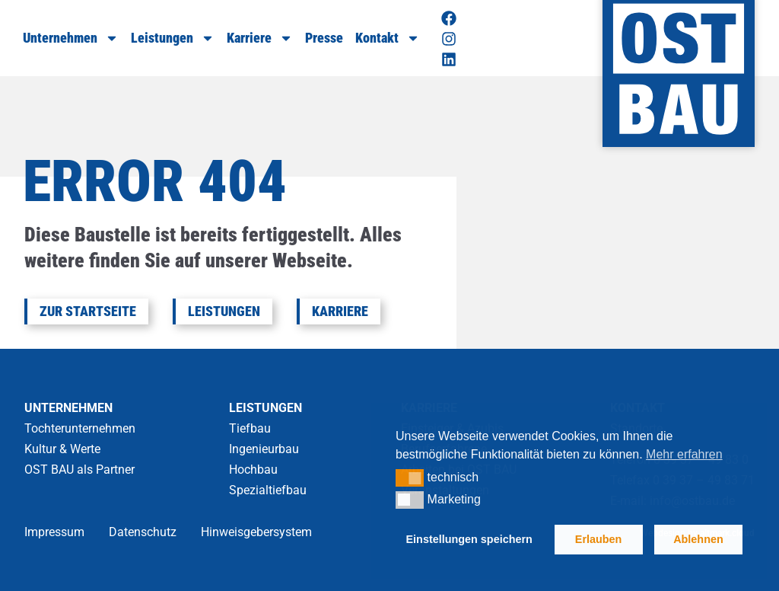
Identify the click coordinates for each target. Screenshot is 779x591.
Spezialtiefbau (268, 490)
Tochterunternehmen (79, 428)
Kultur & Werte (62, 449)
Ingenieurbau (264, 449)
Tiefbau (250, 428)
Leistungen (173, 38)
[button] (410, 477)
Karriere (260, 38)
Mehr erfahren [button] (684, 454)
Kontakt (387, 38)
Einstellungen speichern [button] (469, 539)
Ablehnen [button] (698, 539)
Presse (324, 38)
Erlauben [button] (598, 539)
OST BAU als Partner (79, 469)
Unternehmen (71, 38)
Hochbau (253, 469)
